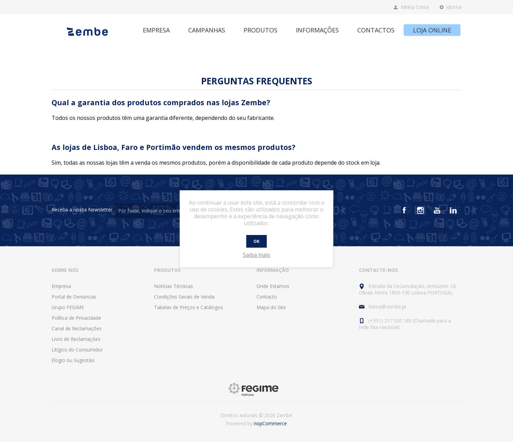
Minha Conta (415, 7)
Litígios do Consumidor (77, 349)
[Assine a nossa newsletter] (151, 210)
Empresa (61, 286)
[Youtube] (436, 210)
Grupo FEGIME (68, 307)
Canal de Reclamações (77, 328)
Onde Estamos (272, 286)
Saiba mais (256, 255)
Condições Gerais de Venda (184, 296)
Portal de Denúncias (74, 296)
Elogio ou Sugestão (73, 360)
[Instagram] (420, 210)
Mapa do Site (271, 307)
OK (256, 241)
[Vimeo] (453, 210)
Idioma (453, 7)
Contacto (266, 296)
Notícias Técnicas (173, 286)
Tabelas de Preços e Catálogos (188, 307)
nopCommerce (270, 423)
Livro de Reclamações (76, 339)
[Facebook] (404, 210)
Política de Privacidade (76, 318)
